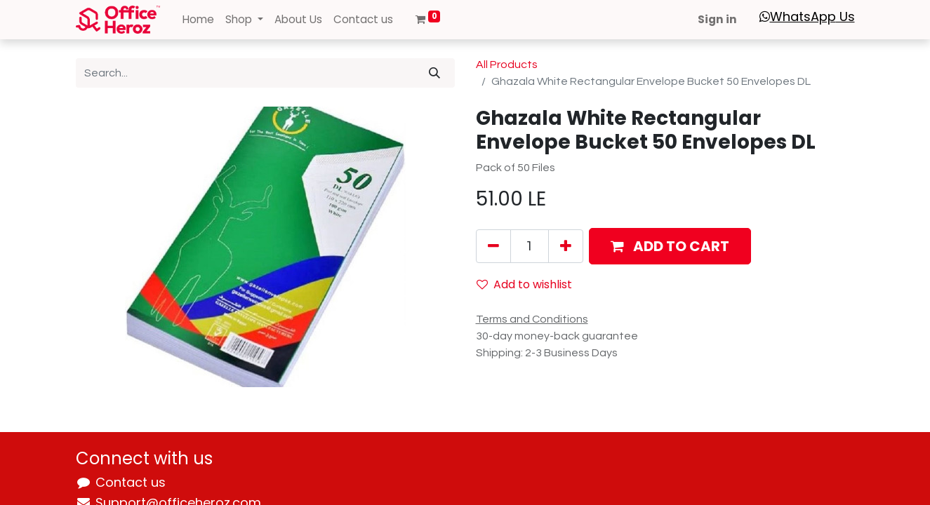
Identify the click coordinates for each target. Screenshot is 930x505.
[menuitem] (198, 20)
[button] (670, 246)
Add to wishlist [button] (524, 284)
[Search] (434, 73)
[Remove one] (493, 246)
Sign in (717, 19)
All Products (507, 64)
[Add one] (565, 246)
